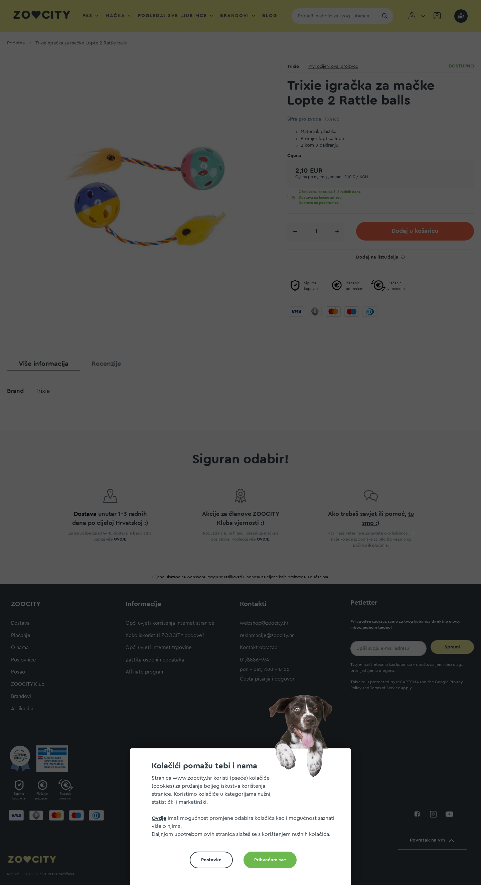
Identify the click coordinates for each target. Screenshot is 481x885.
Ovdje (159, 818)
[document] (243, 819)
